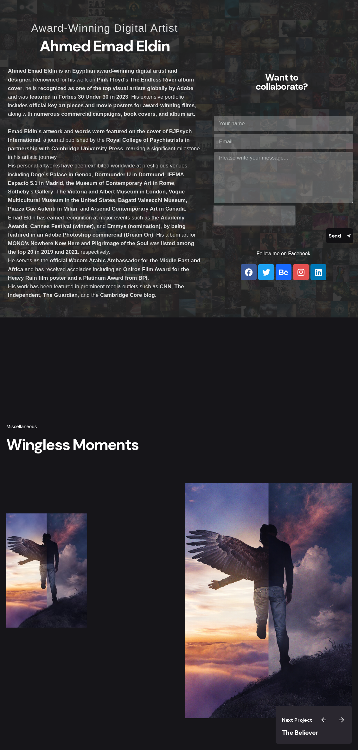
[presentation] (254, 215)
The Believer (300, 732)
